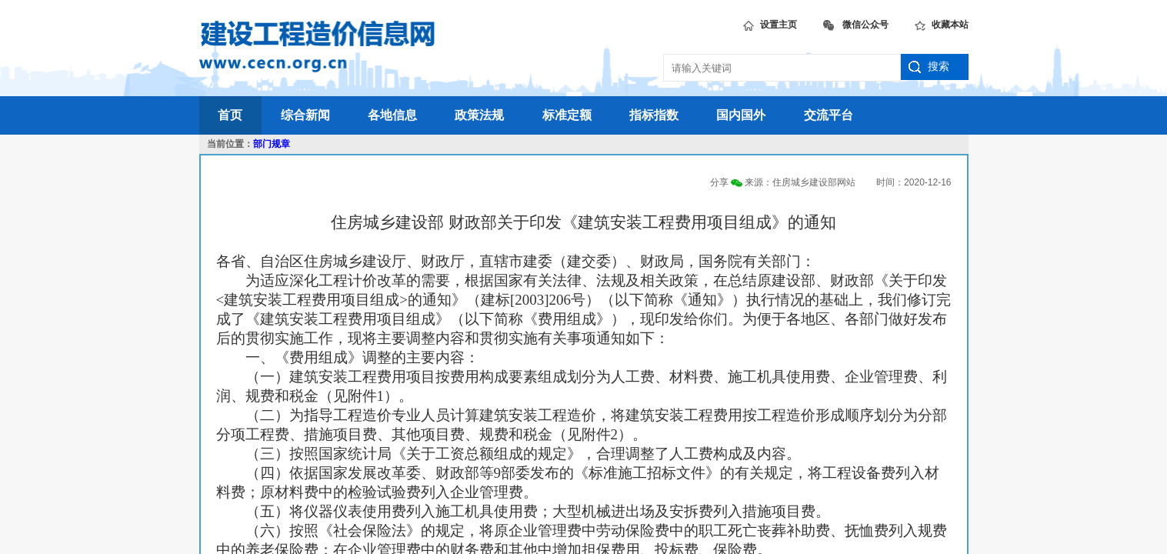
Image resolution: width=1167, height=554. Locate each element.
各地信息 (392, 115)
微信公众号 (856, 22)
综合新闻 (305, 115)
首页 (230, 115)
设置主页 (770, 22)
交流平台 (828, 115)
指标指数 (654, 115)
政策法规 (479, 115)
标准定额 (567, 115)
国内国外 (740, 115)
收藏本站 (942, 22)
